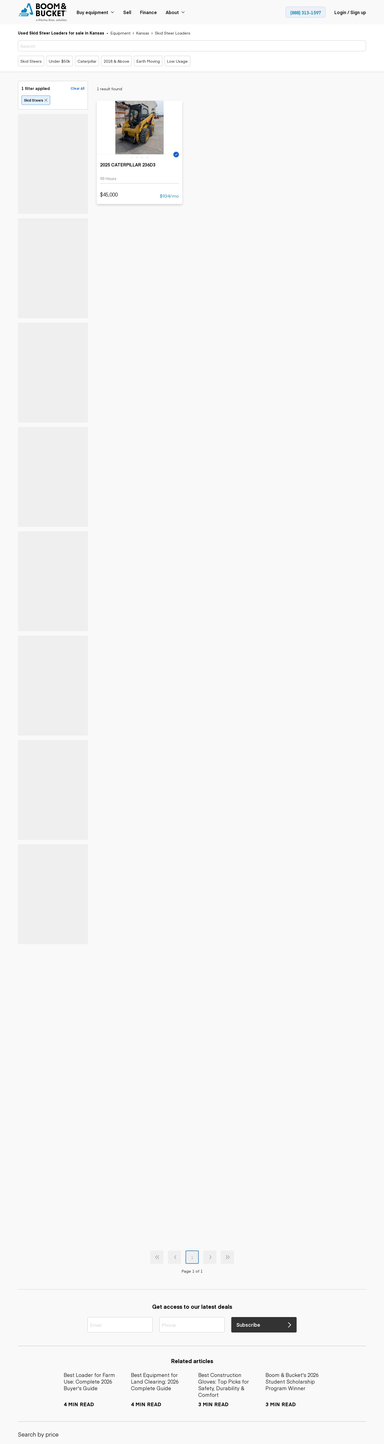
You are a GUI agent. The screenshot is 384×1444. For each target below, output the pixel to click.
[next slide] (176, 126)
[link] (43, 12)
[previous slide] (103, 126)
